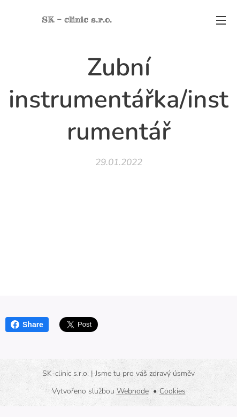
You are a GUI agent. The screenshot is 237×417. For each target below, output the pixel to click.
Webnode (133, 391)
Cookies (172, 391)
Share (27, 324)
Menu (221, 20)
